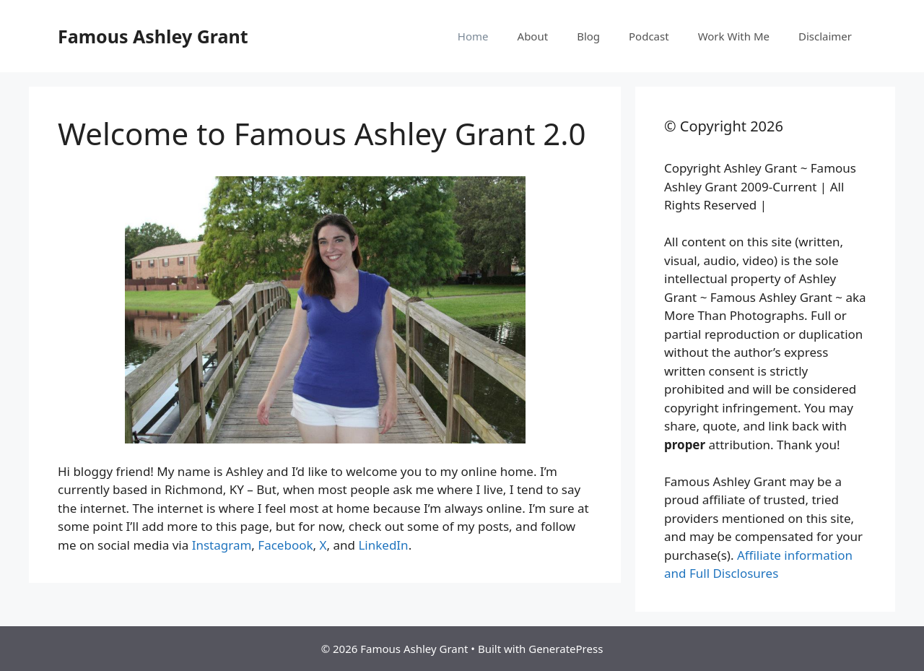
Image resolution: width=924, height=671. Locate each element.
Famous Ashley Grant (153, 36)
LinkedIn (383, 545)
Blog (588, 36)
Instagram (222, 545)
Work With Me (734, 36)
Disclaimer (825, 36)
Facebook (285, 545)
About (533, 36)
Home (473, 36)
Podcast (649, 36)
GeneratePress (565, 648)
